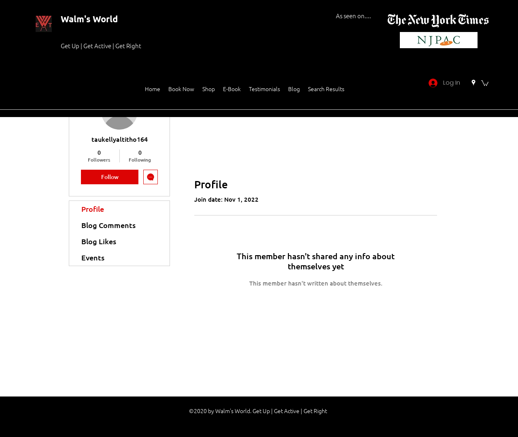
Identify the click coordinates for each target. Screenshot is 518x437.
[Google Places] (473, 83)
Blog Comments (108, 225)
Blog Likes (98, 241)
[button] (484, 83)
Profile (92, 208)
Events (92, 257)
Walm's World (89, 18)
